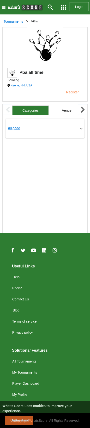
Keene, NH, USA (21, 85)
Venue (67, 110)
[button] (45, 128)
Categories (30, 110)
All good (14, 128)
